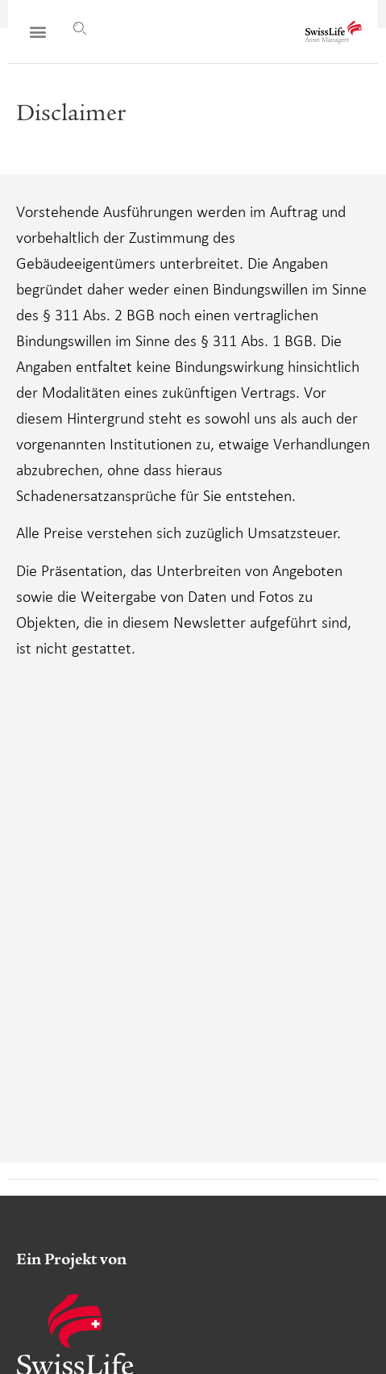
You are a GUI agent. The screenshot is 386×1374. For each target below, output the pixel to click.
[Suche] (79, 28)
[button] (37, 32)
